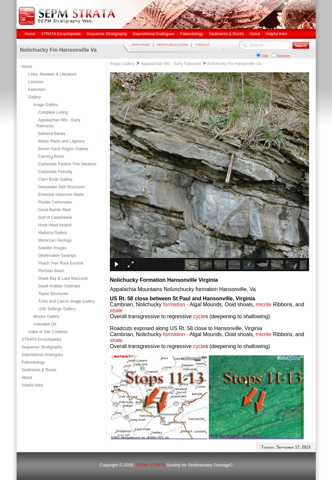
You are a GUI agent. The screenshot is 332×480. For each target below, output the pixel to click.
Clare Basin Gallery (55, 179)
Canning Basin (51, 156)
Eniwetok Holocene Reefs (61, 194)
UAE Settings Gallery (57, 309)
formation (174, 304)
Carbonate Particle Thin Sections (67, 164)
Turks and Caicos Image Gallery (66, 301)
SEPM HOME (140, 44)
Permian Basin (51, 271)
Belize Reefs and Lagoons (61, 141)
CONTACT (202, 44)
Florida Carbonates (55, 202)
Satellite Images (52, 248)
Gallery (34, 97)
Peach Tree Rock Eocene (60, 263)
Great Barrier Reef (54, 210)
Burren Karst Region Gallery (63, 149)
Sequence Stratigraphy (42, 347)
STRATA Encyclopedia (41, 339)
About (27, 377)
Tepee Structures (53, 293)
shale (116, 310)
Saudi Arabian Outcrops (59, 286)
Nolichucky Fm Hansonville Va (234, 63)
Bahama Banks (51, 133)
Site (265, 56)
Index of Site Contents (47, 332)
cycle (199, 316)
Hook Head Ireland (54, 225)
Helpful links (32, 385)
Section (283, 56)
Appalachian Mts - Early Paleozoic (58, 123)
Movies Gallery (46, 316)
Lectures (35, 82)
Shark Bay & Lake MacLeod (63, 278)
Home (27, 66)
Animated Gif (44, 324)
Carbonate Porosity (55, 171)
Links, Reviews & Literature (52, 74)
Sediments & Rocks (39, 370)
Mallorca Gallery (52, 232)
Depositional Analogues (42, 354)
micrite (263, 304)
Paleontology (33, 362)
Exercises (36, 89)
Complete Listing (53, 112)
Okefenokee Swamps (57, 255)
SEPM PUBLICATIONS (172, 44)
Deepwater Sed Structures (61, 187)
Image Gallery (45, 104)
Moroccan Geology (55, 240)
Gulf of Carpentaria (55, 217)
